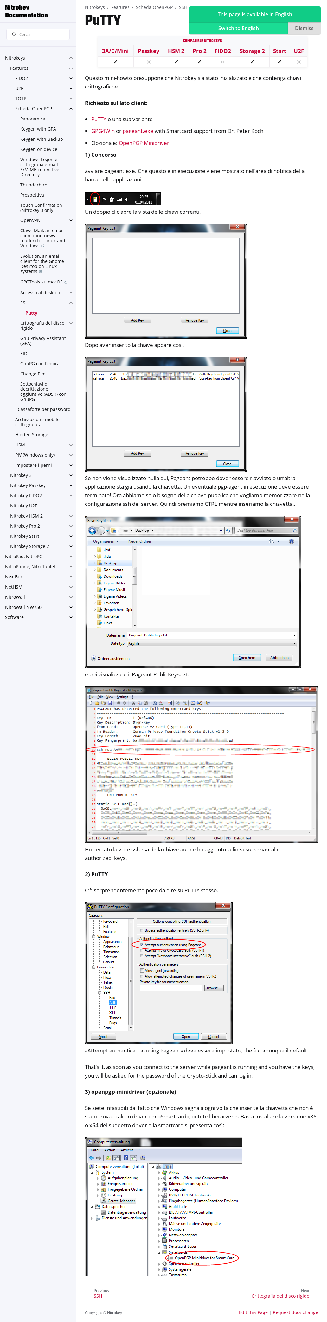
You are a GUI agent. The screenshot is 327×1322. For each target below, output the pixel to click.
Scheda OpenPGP (33, 109)
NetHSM (13, 587)
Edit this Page (253, 1312)
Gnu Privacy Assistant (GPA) (43, 340)
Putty (31, 313)
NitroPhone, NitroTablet (30, 566)
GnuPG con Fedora (40, 364)
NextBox (13, 577)
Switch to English (238, 28)
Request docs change (295, 1312)
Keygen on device (38, 149)
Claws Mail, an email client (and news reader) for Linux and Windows (42, 238)
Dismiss (304, 28)
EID (23, 353)
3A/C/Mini (115, 51)
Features (19, 68)
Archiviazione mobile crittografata (37, 421)
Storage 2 (252, 51)
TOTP (20, 98)
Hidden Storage (31, 435)
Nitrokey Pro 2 (25, 526)
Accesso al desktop (40, 293)
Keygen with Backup (41, 139)
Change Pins (33, 374)
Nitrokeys (15, 58)
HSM (20, 445)
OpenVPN (30, 220)
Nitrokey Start (24, 536)
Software (14, 617)
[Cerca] (38, 34)
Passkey (148, 51)
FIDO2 (21, 78)
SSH (24, 303)
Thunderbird (34, 185)
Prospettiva (32, 195)
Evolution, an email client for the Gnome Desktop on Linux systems (42, 263)
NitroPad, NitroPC (23, 556)
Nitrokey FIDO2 (26, 495)
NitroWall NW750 (23, 607)
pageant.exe (138, 130)
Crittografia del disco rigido (42, 325)
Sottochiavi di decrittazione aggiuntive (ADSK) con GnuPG (43, 391)
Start (279, 51)
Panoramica (32, 119)
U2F (19, 88)
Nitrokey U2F (23, 506)
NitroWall (15, 597)
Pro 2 (200, 51)
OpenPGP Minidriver (144, 143)
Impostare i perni (33, 465)
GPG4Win (103, 130)
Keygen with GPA (38, 129)
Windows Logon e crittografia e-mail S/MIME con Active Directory (39, 167)
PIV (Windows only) (35, 455)
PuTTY (98, 119)
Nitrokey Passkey (28, 485)
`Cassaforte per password (43, 409)
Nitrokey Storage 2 (29, 546)
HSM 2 (176, 51)
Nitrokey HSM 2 (26, 516)
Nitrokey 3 (21, 475)
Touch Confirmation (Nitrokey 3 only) (41, 207)
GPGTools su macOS (41, 282)
